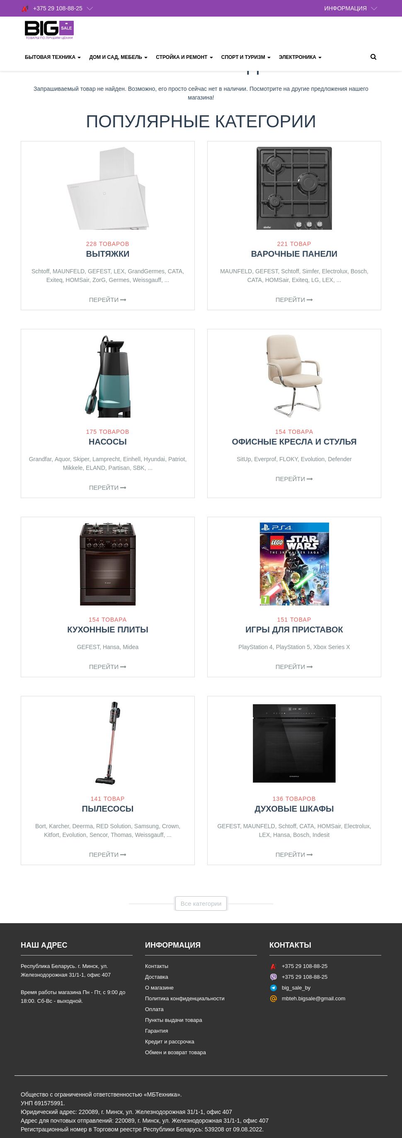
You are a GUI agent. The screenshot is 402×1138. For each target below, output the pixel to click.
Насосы (108, 441)
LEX (119, 271)
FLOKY (288, 459)
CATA (175, 271)
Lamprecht (106, 459)
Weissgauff (147, 280)
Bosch (359, 271)
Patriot (176, 459)
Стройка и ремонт (184, 57)
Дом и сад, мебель (118, 57)
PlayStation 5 (293, 647)
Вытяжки (107, 253)
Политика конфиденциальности (185, 998)
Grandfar (40, 459)
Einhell (131, 459)
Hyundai (154, 459)
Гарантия (156, 1031)
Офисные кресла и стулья (294, 441)
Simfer (310, 271)
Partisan (119, 467)
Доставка (156, 977)
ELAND (95, 467)
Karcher (59, 826)
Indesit (320, 835)
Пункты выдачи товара (173, 1020)
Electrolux (334, 271)
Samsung (146, 826)
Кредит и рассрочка (169, 1041)
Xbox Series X (331, 647)
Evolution (313, 459)
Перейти (108, 299)
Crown (170, 826)
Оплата (154, 1009)
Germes (119, 280)
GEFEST (99, 271)
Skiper (81, 459)
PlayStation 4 (255, 647)
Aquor (62, 459)
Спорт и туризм (246, 57)
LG (315, 280)
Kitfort (51, 835)
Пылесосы (108, 808)
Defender (340, 459)
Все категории (201, 903)
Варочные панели (294, 253)
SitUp (244, 459)
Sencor (99, 835)
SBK (139, 467)
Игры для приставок (294, 629)
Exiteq (54, 280)
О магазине (159, 988)
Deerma (82, 826)
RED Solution (113, 826)
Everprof (265, 459)
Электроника (300, 57)
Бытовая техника (53, 57)
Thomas (121, 835)
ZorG (99, 280)
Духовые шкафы (294, 808)
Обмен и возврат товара (175, 1052)
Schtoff (40, 271)
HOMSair (77, 280)
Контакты (156, 966)
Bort (40, 826)
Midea (130, 647)
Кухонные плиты (107, 629)
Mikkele (72, 467)
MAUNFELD (69, 271)
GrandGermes (146, 271)
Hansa (111, 647)
